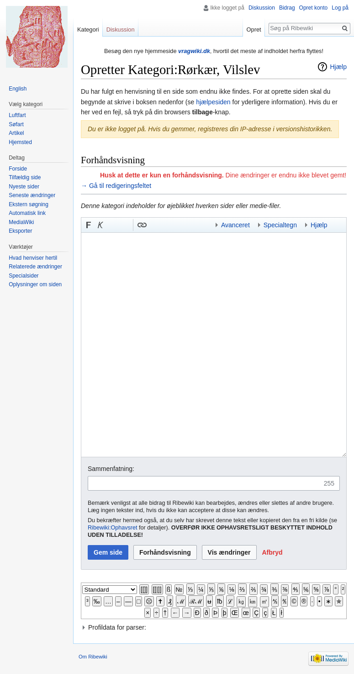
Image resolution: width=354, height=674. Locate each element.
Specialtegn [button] (280, 225)
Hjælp (338, 66)
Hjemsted (20, 142)
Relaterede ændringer (35, 266)
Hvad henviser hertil (33, 258)
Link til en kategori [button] (178, 225)
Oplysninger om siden (35, 284)
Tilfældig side (25, 177)
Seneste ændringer (32, 195)
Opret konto (313, 8)
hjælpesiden (213, 102)
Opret (254, 29)
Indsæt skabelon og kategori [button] (189, 225)
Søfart (16, 124)
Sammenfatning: (111, 468)
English (17, 89)
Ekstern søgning (28, 204)
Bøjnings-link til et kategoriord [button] (166, 225)
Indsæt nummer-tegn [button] (112, 225)
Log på (340, 8)
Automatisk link (27, 213)
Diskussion (261, 8)
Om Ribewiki (93, 656)
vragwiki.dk (194, 51)
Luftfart (17, 115)
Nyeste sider (24, 186)
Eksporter (20, 231)
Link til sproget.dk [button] (124, 225)
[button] (88, 225)
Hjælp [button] (319, 225)
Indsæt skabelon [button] (154, 225)
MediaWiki (21, 222)
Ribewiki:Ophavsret (112, 527)
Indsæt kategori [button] (201, 225)
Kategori (88, 29)
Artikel (16, 133)
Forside (18, 169)
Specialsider (23, 276)
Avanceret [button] (235, 225)
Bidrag (287, 8)
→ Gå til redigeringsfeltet (116, 185)
